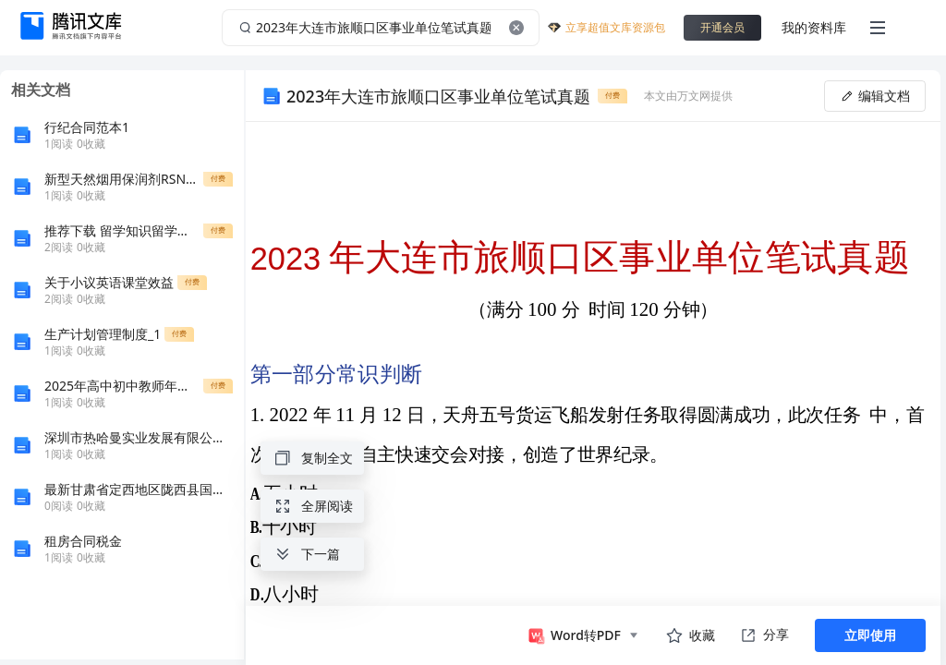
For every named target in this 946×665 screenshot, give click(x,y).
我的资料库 (814, 27)
